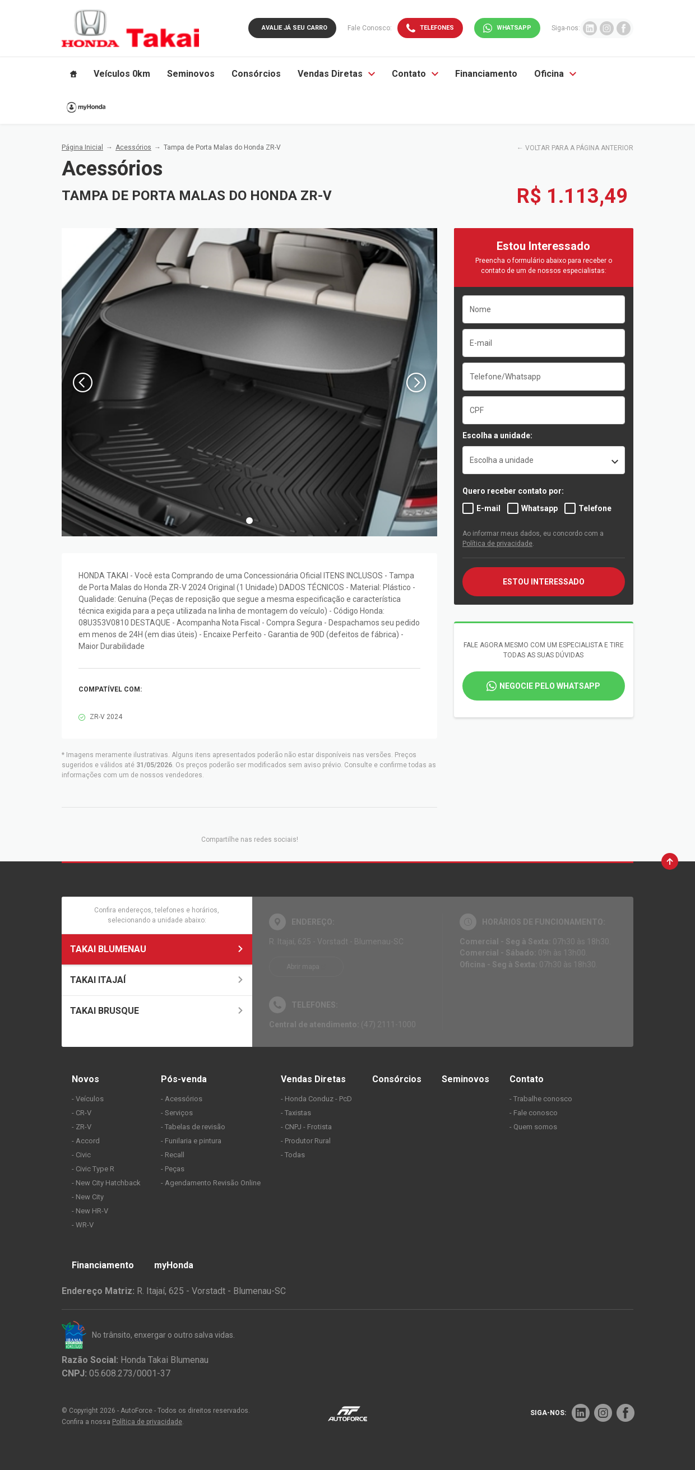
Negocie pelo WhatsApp (549, 685)
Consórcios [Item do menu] (256, 73)
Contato (526, 1079)
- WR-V (83, 1225)
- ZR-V (81, 1127)
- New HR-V (90, 1211)
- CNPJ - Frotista (306, 1127)
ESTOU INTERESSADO (544, 581)
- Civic (81, 1155)
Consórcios (396, 1079)
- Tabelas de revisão (193, 1127)
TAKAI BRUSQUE (157, 1010)
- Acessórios (181, 1099)
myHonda (173, 1265)
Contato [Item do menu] (415, 73)
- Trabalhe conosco (540, 1099)
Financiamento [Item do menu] (486, 73)
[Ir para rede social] (590, 28)
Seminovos (465, 1079)
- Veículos (88, 1099)
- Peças (172, 1169)
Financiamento (103, 1265)
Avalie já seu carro (294, 27)
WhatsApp (514, 27)
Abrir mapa (302, 967)
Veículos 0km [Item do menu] (122, 73)
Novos (85, 1079)
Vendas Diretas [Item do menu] (336, 73)
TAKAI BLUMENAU (157, 949)
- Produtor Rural (306, 1141)
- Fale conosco (533, 1113)
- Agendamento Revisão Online (211, 1183)
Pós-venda (184, 1079)
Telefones (437, 27)
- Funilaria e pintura (191, 1141)
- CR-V (81, 1113)
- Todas (293, 1155)
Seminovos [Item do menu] (191, 73)
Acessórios (133, 147)
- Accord (86, 1141)
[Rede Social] (581, 1413)
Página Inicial (82, 147)
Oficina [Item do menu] (555, 73)
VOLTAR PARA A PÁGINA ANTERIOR (579, 148)
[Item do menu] (73, 74)
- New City (88, 1197)
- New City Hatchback (106, 1183)
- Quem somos (533, 1127)
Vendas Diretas (313, 1079)
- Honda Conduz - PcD (316, 1099)
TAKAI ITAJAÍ (157, 980)
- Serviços (177, 1113)
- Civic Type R (93, 1169)
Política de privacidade (497, 544)
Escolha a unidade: (497, 435)
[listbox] (543, 460)
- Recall (172, 1155)
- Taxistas (296, 1113)
